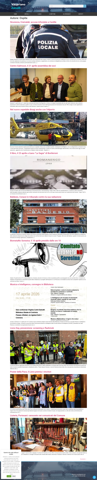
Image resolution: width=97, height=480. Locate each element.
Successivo (83, 459)
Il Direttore (52, 14)
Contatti (80, 14)
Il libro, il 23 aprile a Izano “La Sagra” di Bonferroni (34, 153)
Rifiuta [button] (14, 476)
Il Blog (39, 14)
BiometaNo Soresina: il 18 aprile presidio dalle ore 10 (35, 240)
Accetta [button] (8, 476)
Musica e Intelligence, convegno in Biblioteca (31, 284)
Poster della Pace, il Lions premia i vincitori (30, 371)
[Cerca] (84, 6)
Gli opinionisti (67, 14)
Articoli (27, 14)
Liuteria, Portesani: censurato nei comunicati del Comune (37, 415)
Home (15, 14)
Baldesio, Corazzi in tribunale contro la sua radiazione (35, 197)
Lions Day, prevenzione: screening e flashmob (32, 328)
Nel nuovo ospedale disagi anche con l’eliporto (32, 109)
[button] (94, 477)
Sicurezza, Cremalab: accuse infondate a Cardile (33, 22)
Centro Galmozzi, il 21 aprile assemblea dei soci (33, 66)
